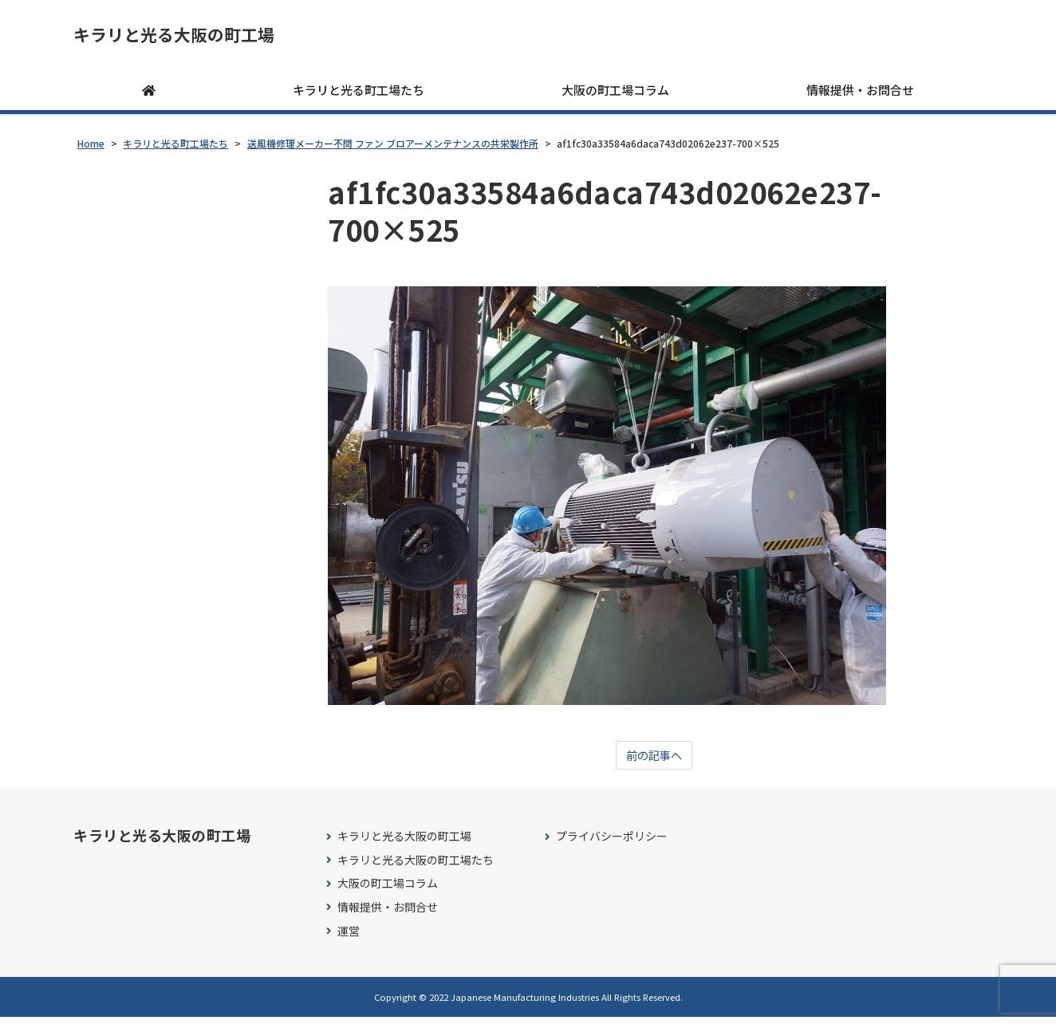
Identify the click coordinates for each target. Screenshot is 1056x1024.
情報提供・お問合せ (860, 95)
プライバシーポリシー (612, 843)
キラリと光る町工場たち (358, 95)
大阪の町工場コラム (615, 95)
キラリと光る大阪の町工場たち (415, 866)
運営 (348, 937)
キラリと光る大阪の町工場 (197, 37)
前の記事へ (654, 761)
